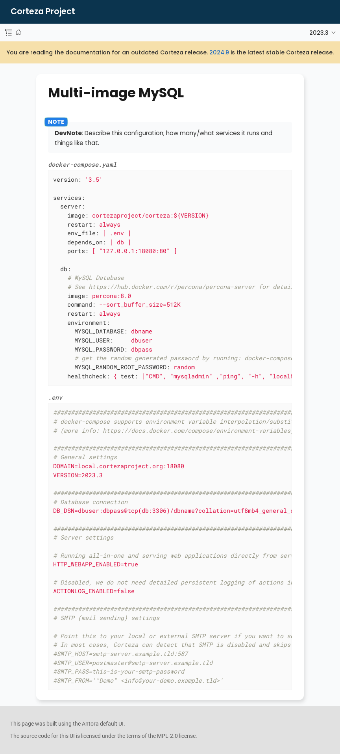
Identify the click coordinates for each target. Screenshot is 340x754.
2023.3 (319, 33)
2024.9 (219, 52)
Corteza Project (43, 11)
